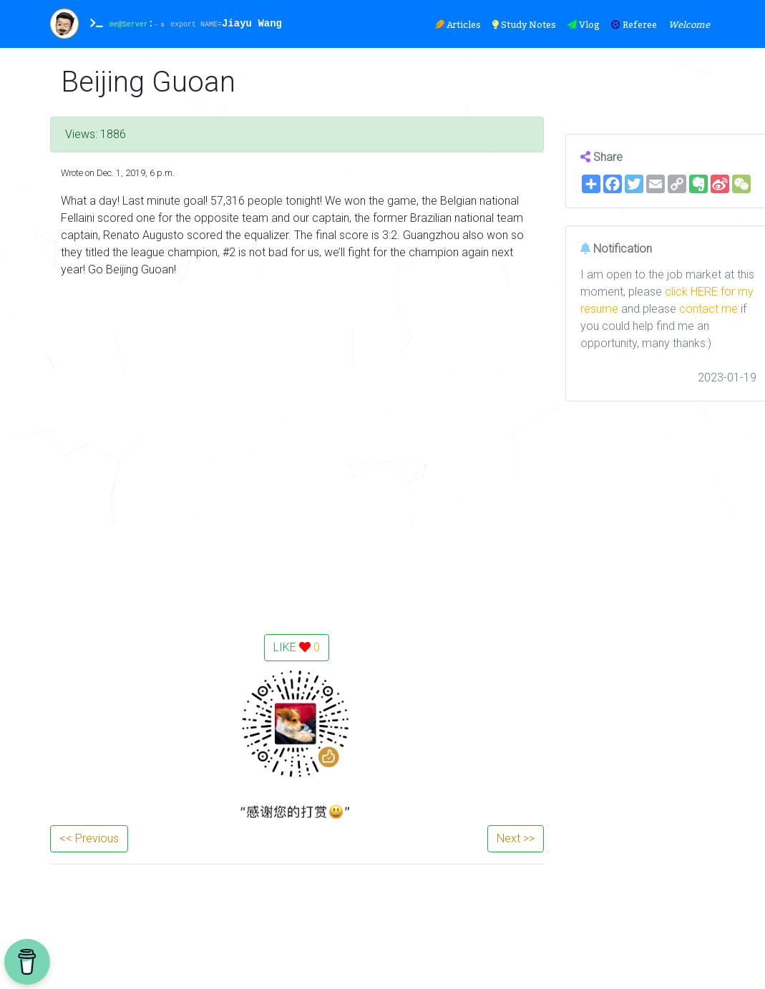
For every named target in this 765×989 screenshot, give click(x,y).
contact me (708, 309)
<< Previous (89, 838)
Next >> (516, 838)
